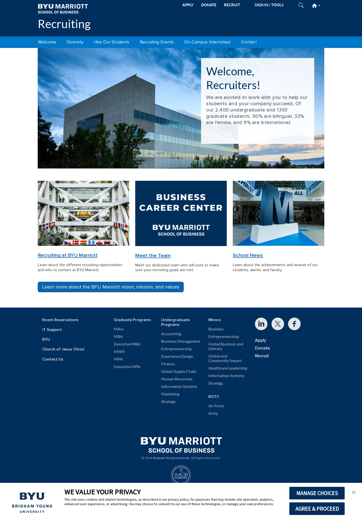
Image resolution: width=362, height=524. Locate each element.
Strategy (168, 401)
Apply (260, 340)
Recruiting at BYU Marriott (68, 255)
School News (248, 255)
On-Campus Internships (207, 42)
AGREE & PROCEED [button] (317, 508)
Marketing (170, 394)
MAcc (119, 329)
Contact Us (52, 359)
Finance (168, 364)
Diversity (75, 42)
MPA (118, 359)
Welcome (47, 42)
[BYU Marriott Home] (63, 8)
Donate (262, 348)
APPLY (188, 5)
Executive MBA (127, 344)
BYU (46, 339)
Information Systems (179, 386)
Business (216, 329)
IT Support (52, 329)
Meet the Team (153, 255)
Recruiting (64, 24)
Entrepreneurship (176, 348)
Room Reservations (60, 320)
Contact (249, 42)
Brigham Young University (171, 458)
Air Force (216, 405)
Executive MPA (127, 366)
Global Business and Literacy (225, 346)
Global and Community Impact (225, 358)
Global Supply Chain (178, 371)
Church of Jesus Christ (63, 349)
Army (213, 413)
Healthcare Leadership (227, 368)
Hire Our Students (111, 42)
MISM (119, 351)
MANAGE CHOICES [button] (317, 493)
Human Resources (177, 379)
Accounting (171, 333)
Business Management (180, 341)
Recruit (262, 356)
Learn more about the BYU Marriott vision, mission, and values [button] (110, 287)
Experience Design (177, 356)
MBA (118, 336)
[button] (354, 492)
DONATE (208, 5)
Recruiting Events (157, 42)
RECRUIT (232, 5)
